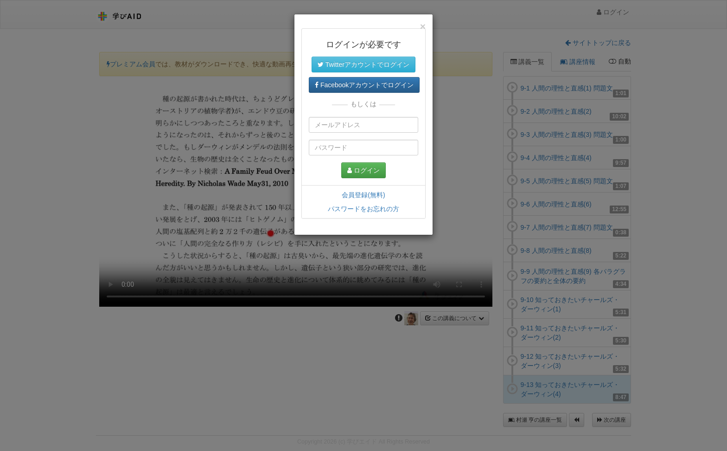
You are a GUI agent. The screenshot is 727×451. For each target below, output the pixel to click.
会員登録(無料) (363, 195)
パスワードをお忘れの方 (363, 209)
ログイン (363, 170)
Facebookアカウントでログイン (364, 85)
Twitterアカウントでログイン (363, 64)
